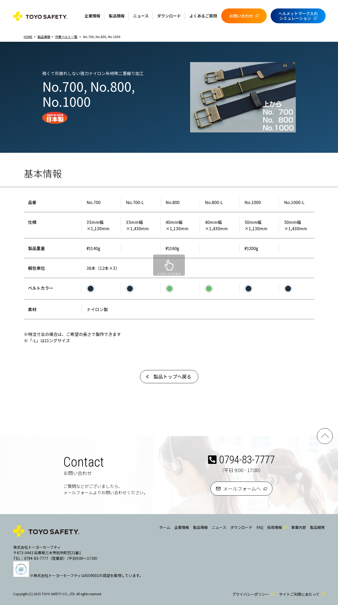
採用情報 (274, 527)
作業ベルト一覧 (66, 36)
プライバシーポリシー (250, 594)
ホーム (164, 527)
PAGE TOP (325, 436)
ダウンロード (169, 16)
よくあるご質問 (203, 16)
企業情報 (92, 16)
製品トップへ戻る (172, 376)
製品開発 (317, 527)
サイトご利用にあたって (299, 594)
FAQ (259, 527)
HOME (28, 36)
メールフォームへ (242, 488)
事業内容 (298, 527)
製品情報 (117, 16)
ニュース (141, 16)
